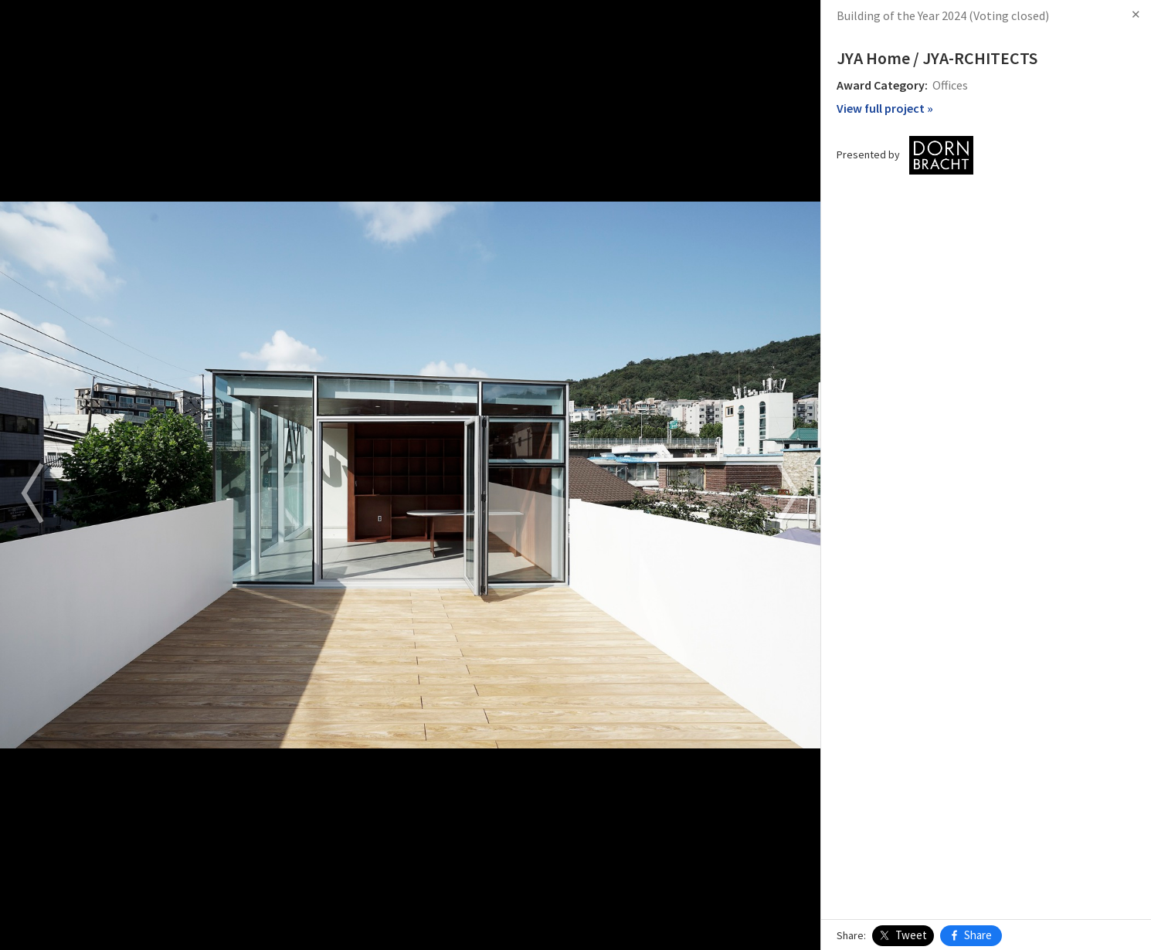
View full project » (885, 108)
